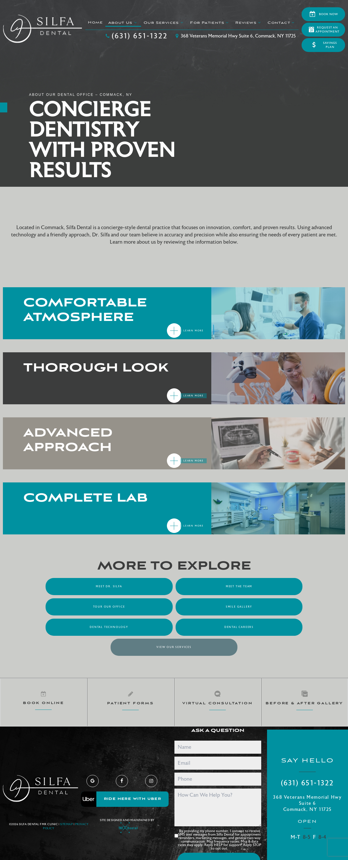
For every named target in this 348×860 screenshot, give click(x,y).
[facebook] (122, 760)
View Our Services (174, 626)
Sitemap (66, 803)
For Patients (210, 22)
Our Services (164, 22)
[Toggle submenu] (135, 22)
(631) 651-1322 (136, 36)
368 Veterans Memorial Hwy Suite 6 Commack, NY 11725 (307, 782)
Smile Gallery (69, 606)
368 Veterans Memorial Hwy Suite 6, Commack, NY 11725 (235, 36)
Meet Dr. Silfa (69, 586)
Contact (282, 22)
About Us (123, 22)
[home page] (42, 29)
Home (95, 22)
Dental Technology (174, 606)
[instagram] (151, 760)
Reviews (248, 22)
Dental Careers (278, 606)
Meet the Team (174, 586)
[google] (92, 760)
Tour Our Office (279, 586)
